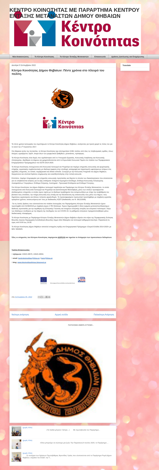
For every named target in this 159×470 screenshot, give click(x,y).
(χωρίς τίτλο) (27, 427)
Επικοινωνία (100, 57)
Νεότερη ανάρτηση (20, 314)
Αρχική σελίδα (61, 314)
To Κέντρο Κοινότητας (44, 57)
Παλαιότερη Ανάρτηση (104, 314)
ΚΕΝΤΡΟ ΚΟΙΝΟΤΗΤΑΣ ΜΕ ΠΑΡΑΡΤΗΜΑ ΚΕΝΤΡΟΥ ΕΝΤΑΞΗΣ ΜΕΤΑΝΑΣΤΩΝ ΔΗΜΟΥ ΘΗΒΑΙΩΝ (74, 13)
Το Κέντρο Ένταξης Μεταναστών (74, 57)
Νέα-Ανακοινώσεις (20, 57)
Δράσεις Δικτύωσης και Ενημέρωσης (127, 57)
